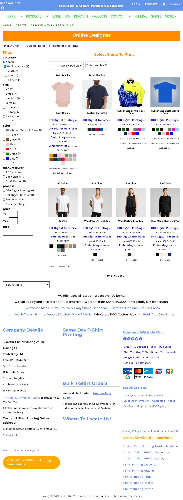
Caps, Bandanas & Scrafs (102, 308)
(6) (12, 158)
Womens (31, 308)
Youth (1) (13, 71)
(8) (24, 130)
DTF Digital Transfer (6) (20, 195)
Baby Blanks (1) (15, 176)
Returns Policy (154, 395)
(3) (13, 135)
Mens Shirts (50, 308)
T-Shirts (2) (14, 80)
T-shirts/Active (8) (18, 66)
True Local (165, 346)
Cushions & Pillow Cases (142, 308)
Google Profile (131, 357)
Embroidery (58, 137)
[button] (14, 16)
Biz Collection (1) (16, 181)
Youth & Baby (71, 308)
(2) (13, 139)
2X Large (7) (13, 112)
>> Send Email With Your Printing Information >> (28, 462)
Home (7, 25)
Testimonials (168, 352)
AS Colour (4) (13, 172)
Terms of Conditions (153, 431)
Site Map (128, 406)
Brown (13, 139)
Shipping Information (136, 400)
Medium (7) (13, 98)
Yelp (153, 346)
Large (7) (11, 102)
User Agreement (133, 395)
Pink (12, 144)
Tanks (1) (13, 75)
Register (151, 4)
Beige (13, 134)
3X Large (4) (13, 116)
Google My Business (135, 346)
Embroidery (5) (15, 199)
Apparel (37, 25)
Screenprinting (58, 145)
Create (21, 25)
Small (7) (11, 93)
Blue (12, 158)
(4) (12, 149)
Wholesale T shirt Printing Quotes (33, 314)
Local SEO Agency (156, 406)
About (171, 400)
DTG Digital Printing (61, 120)
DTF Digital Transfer (61, 128)
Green (13, 153)
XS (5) (9, 89)
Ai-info (7, 435)
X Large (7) (12, 107)
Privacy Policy (131, 431)
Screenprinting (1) (16, 204)
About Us (173, 431)
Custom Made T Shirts (76, 314)
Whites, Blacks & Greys (24, 130)
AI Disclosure (151, 357)
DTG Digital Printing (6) (20, 190)
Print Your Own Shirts (158, 314)
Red (12, 149)
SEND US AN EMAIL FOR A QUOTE (21, 450)
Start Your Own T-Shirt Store (140, 352)
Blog (139, 406)
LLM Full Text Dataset (136, 362)
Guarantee (158, 400)
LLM (14, 435)
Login (136, 4)
